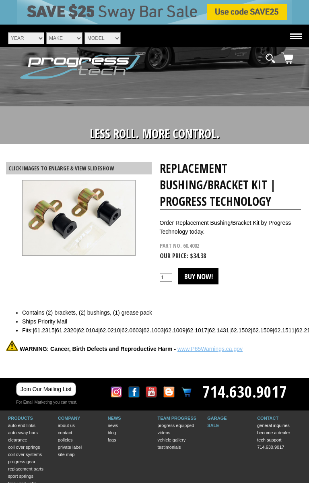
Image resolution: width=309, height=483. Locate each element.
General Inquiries (273, 425)
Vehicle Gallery (171, 439)
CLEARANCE (17, 439)
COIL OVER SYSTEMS (25, 454)
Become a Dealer (273, 432)
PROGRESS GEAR (21, 461)
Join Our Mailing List (46, 389)
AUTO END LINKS (21, 425)
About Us (66, 425)
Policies (65, 439)
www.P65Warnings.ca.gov (210, 349)
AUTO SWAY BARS (23, 432)
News (113, 425)
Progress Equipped (175, 425)
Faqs (112, 439)
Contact (65, 432)
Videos (163, 432)
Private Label (70, 447)
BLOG (112, 432)
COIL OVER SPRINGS (24, 447)
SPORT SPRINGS (20, 476)
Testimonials (169, 447)
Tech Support (269, 439)
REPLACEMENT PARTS (25, 468)
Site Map (66, 454)
